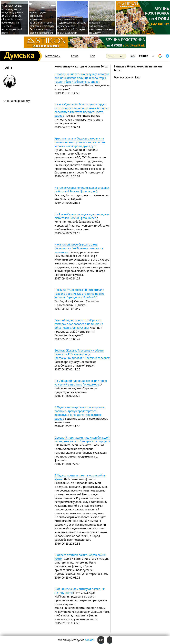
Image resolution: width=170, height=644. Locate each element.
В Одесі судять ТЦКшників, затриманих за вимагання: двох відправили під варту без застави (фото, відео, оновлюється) (42, 22)
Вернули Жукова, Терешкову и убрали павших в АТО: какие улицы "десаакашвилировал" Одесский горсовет (81, 354)
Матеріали (53, 56)
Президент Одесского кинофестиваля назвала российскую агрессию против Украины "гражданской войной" (79, 293)
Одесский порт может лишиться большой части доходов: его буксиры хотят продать (82, 439)
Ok (101, 640)
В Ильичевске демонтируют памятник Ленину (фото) (79, 590)
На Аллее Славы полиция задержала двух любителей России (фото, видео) (81, 189)
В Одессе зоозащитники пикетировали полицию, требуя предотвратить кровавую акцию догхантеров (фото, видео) (79, 412)
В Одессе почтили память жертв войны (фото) (80, 477)
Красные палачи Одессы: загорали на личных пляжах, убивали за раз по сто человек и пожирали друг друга (79, 142)
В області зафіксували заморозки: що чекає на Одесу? (101, 27)
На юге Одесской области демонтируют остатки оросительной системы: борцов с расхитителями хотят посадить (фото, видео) (81, 110)
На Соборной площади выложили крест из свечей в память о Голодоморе (80, 382)
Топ (92, 56)
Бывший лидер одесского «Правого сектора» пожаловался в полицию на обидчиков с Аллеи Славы (78, 324)
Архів (74, 56)
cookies (90, 640)
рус (133, 55)
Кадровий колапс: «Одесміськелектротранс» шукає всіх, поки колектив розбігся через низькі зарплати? (72, 26)
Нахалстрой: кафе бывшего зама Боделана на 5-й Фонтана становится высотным (78, 248)
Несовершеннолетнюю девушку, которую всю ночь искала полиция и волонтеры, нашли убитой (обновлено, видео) (81, 78)
